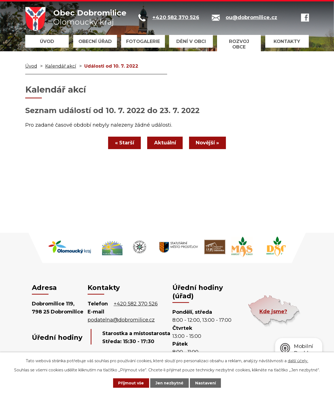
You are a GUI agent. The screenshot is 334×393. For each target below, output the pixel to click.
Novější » (209, 143)
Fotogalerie (143, 41)
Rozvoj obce (239, 44)
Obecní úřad (95, 41)
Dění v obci (191, 41)
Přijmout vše (129, 382)
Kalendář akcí (60, 66)
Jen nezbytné (169, 382)
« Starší (123, 143)
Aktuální (165, 143)
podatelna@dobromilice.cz (121, 320)
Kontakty (287, 41)
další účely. (298, 360)
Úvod (47, 41)
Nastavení (207, 382)
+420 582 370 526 (136, 304)
